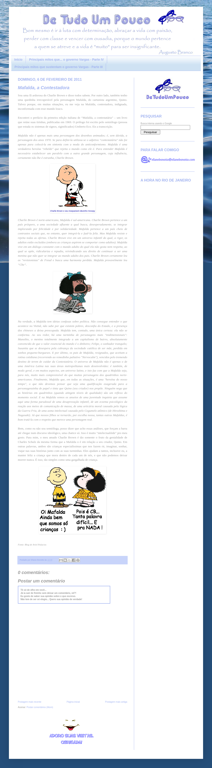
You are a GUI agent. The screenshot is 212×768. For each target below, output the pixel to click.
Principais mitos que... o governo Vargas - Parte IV (66, 59)
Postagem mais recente (29, 702)
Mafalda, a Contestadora (43, 87)
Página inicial (73, 702)
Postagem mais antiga (116, 702)
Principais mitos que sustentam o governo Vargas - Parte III (59, 67)
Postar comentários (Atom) (40, 707)
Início (18, 59)
